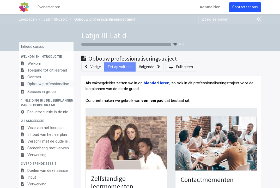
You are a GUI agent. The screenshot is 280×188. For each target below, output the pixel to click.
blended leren (156, 83)
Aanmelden (210, 7)
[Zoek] (258, 19)
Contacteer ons (245, 6)
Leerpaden (28, 19)
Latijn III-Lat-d (103, 35)
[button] (46, 56)
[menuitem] (48, 7)
